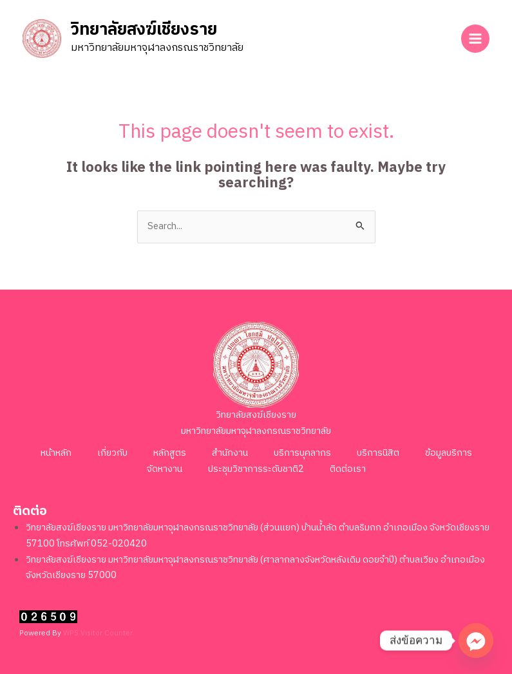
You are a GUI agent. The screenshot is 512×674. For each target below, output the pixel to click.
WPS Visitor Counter (98, 633)
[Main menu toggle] (475, 38)
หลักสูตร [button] (169, 453)
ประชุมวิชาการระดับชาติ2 (256, 469)
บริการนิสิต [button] (378, 453)
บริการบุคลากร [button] (302, 453)
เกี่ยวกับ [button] (112, 453)
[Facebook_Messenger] (476, 640)
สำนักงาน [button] (230, 453)
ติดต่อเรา (348, 469)
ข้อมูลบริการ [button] (448, 453)
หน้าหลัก (56, 453)
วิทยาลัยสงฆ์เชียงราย (144, 30)
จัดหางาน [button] (164, 469)
